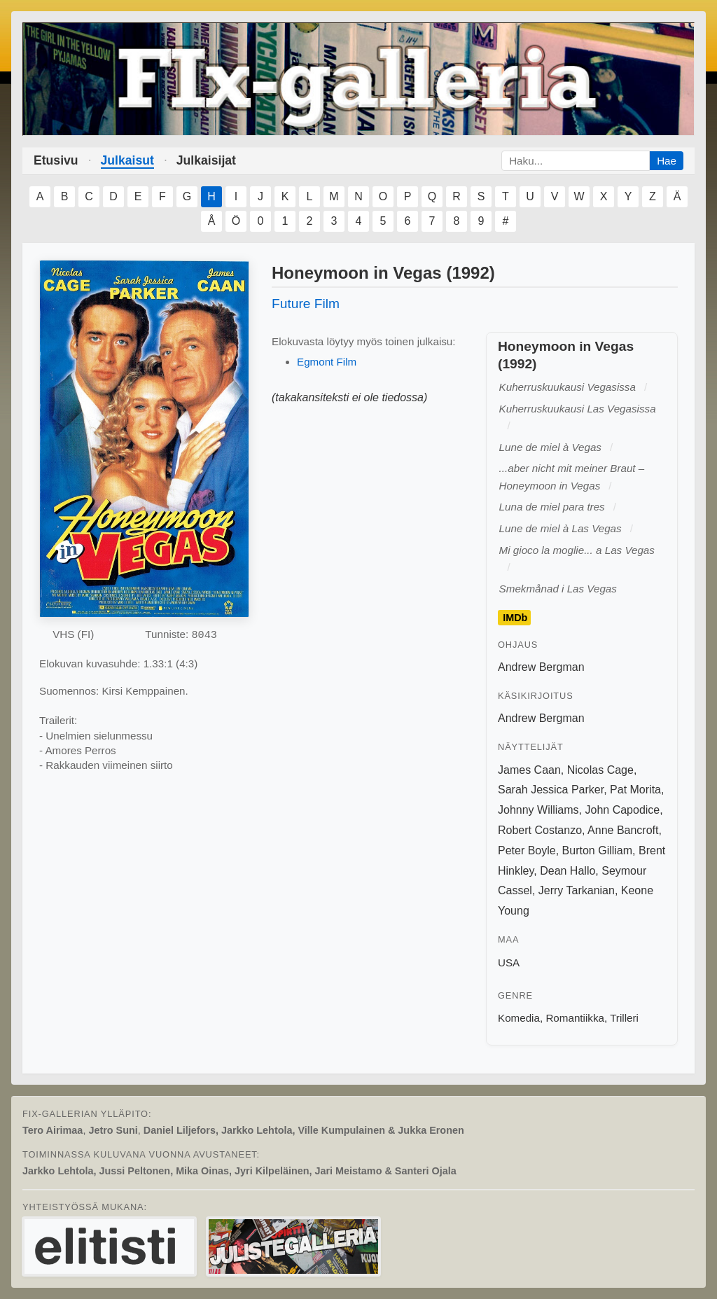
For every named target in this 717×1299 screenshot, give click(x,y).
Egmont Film (326, 362)
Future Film (306, 303)
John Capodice (622, 810)
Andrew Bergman (541, 667)
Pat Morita (635, 790)
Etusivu (56, 160)
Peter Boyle (527, 850)
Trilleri (624, 1018)
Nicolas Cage (600, 770)
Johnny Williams (538, 810)
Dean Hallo (567, 871)
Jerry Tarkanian (576, 890)
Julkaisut (127, 160)
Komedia (519, 1018)
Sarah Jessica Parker (551, 790)
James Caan (529, 770)
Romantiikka (574, 1018)
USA (509, 962)
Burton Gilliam (597, 850)
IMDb (515, 617)
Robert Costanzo (540, 830)
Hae (666, 161)
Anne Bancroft (622, 830)
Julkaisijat (206, 160)
